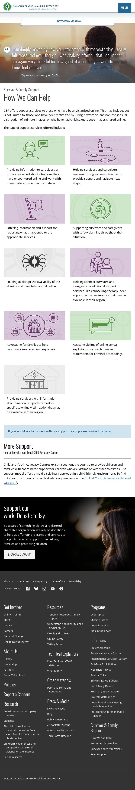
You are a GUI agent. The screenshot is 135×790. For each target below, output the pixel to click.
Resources (55, 607)
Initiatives (98, 640)
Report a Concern (17, 694)
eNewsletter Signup (58, 724)
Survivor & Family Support (104, 728)
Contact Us (23, 581)
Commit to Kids (100, 625)
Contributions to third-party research (20, 713)
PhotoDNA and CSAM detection (59, 663)
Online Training (13, 614)
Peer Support (98, 754)
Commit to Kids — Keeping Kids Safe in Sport (106, 704)
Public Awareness (57, 719)
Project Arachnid (100, 647)
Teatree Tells (98, 675)
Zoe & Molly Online (102, 686)
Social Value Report (15, 675)
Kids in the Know (101, 631)
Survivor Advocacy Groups (106, 653)
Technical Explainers (62, 654)
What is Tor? (54, 670)
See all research (13, 757)
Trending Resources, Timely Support (63, 616)
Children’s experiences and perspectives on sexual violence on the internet (20, 747)
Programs (98, 607)
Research (11, 704)
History (8, 658)
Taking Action (55, 644)
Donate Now (19, 554)
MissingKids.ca (99, 620)
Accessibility (75, 581)
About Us (8, 581)
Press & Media (58, 701)
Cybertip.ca (97, 614)
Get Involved (13, 607)
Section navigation (67, 21)
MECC (7, 620)
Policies (10, 685)
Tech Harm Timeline (59, 735)
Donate (8, 625)
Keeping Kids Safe (58, 633)
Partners (9, 669)
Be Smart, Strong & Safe (105, 691)
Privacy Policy (40, 581)
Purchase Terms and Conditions (59, 689)
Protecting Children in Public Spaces (107, 713)
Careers (8, 631)
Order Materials (59, 680)
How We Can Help (101, 738)
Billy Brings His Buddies (105, 680)
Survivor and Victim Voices (106, 749)
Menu (124, 8)
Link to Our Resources (17, 641)
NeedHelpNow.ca (101, 669)
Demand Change (13, 636)
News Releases (56, 708)
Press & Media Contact (60, 730)
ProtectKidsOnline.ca (103, 697)
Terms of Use (58, 581)
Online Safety (55, 638)
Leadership (10, 664)
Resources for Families (104, 743)
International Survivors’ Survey (109, 658)
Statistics (9, 720)
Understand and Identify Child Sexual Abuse (65, 626)
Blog (49, 714)
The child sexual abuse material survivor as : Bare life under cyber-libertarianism (21, 732)
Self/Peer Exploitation (103, 664)
